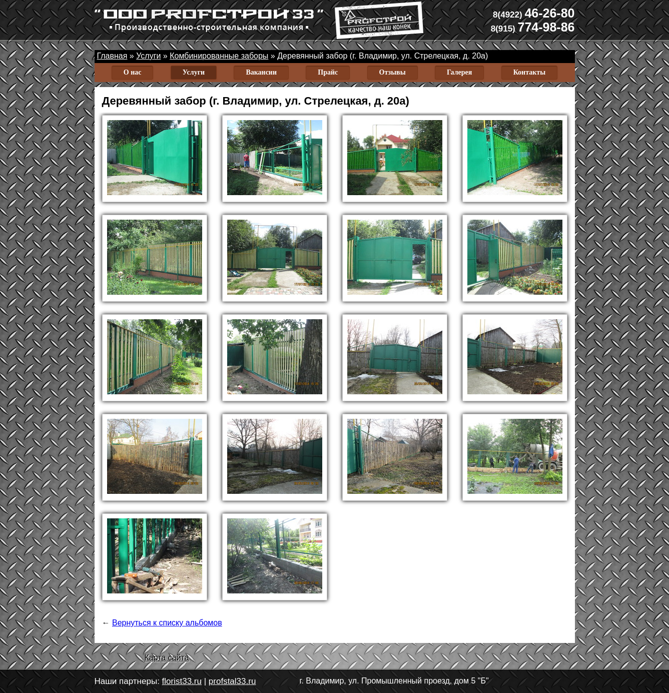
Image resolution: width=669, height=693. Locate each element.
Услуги (148, 56)
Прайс (328, 72)
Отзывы (392, 72)
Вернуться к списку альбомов (167, 622)
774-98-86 (533, 27)
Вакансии (261, 72)
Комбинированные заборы (219, 56)
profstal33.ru (232, 681)
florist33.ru (182, 681)
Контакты (529, 72)
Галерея (459, 72)
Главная (112, 56)
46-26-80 (533, 13)
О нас (133, 72)
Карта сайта (167, 657)
